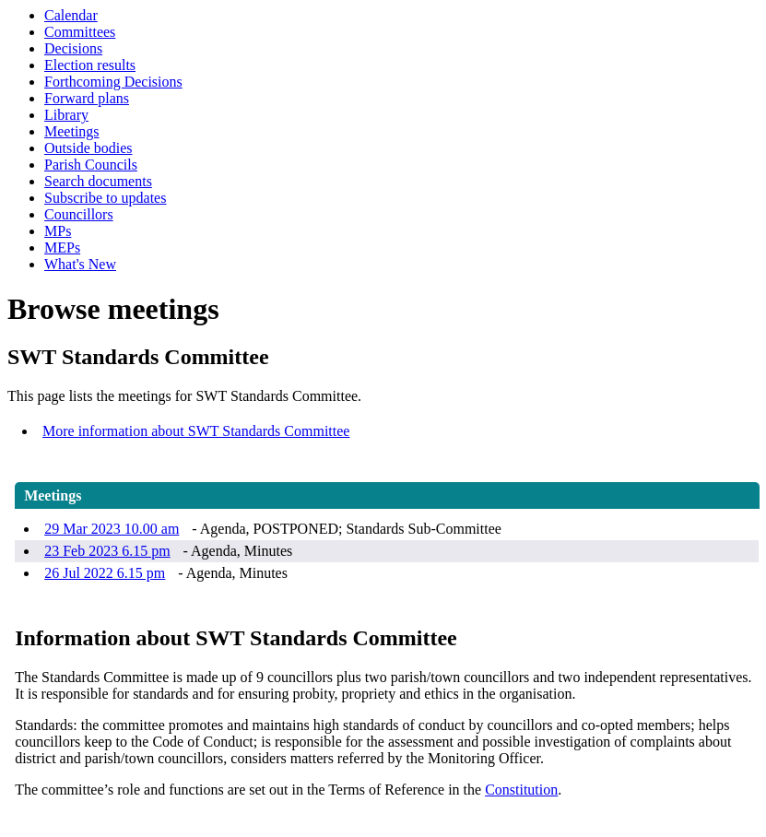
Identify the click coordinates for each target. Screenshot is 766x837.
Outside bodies (88, 148)
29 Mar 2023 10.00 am (111, 528)
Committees (79, 32)
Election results (90, 65)
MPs (57, 231)
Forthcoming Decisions (113, 81)
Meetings (72, 131)
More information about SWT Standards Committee (195, 431)
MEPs (62, 247)
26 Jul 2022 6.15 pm (104, 573)
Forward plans (86, 98)
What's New (80, 264)
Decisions (73, 48)
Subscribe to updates (105, 198)
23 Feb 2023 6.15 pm (107, 551)
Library (66, 115)
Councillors (78, 214)
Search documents (98, 181)
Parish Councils (90, 164)
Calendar (71, 15)
